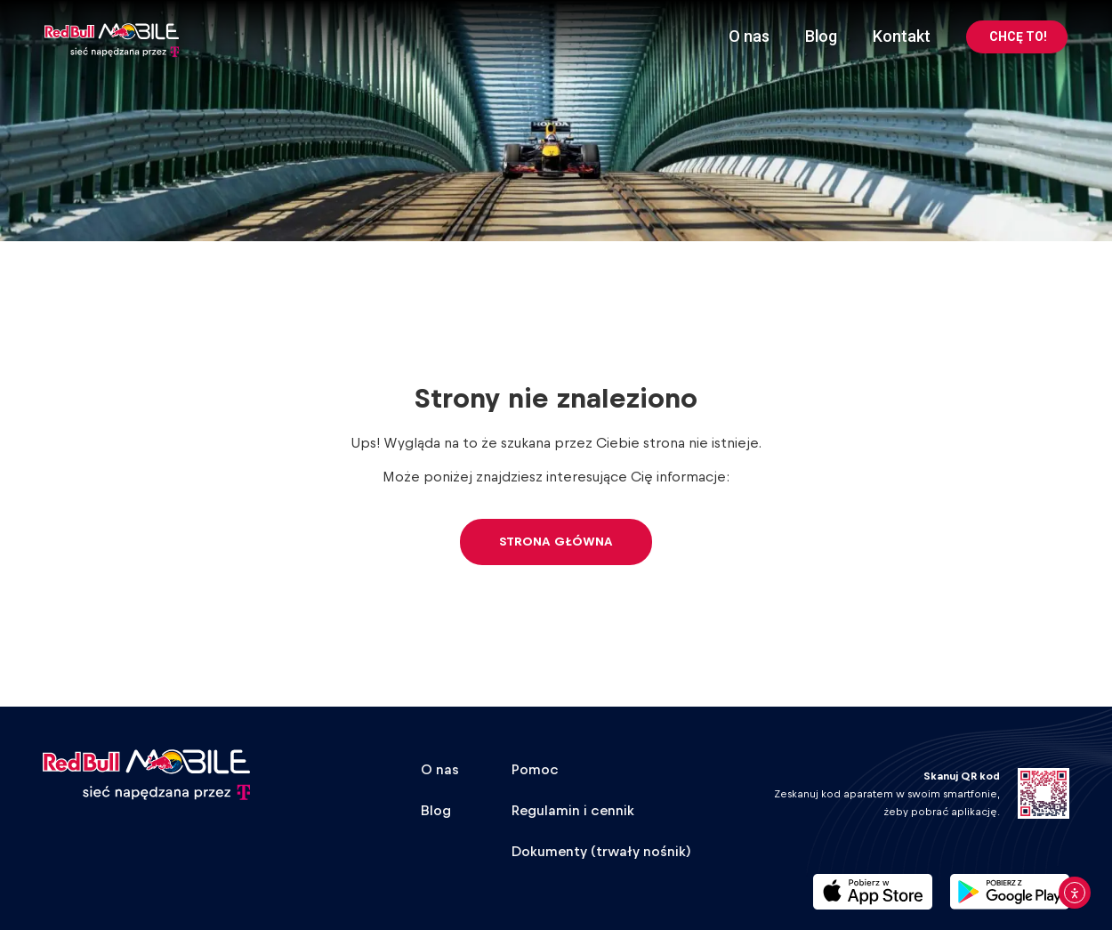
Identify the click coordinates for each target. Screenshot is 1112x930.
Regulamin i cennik (573, 811)
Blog (821, 36)
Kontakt (902, 36)
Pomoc (535, 770)
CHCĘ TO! (1018, 36)
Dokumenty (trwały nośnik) (601, 852)
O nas (749, 36)
